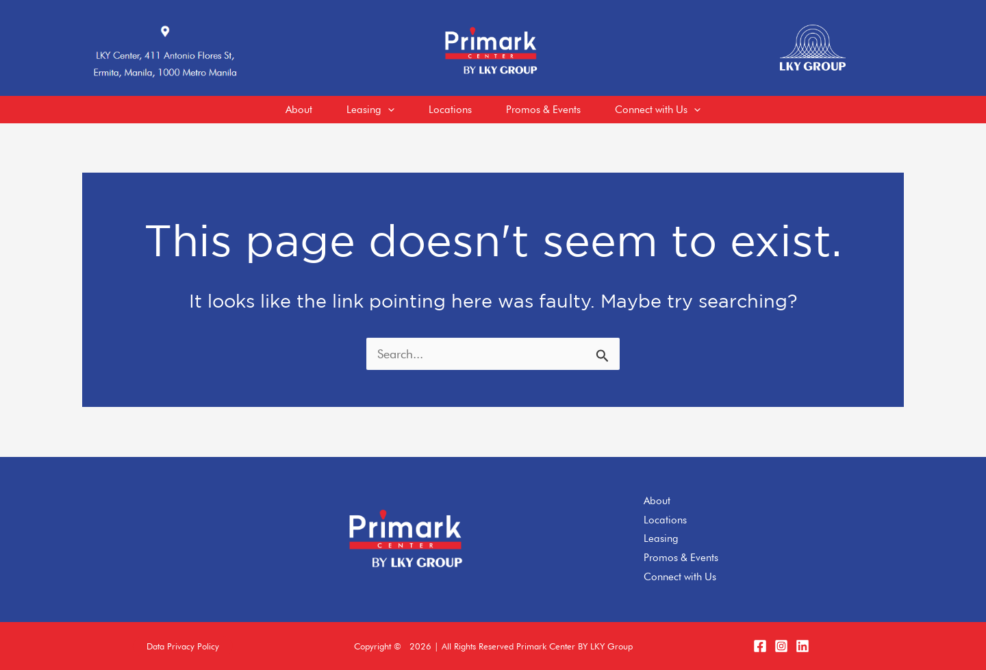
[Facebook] (760, 646)
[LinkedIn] (802, 646)
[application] (387, 109)
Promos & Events (681, 557)
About (657, 501)
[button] (183, 646)
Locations (665, 520)
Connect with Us (680, 577)
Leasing (661, 538)
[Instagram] (781, 646)
